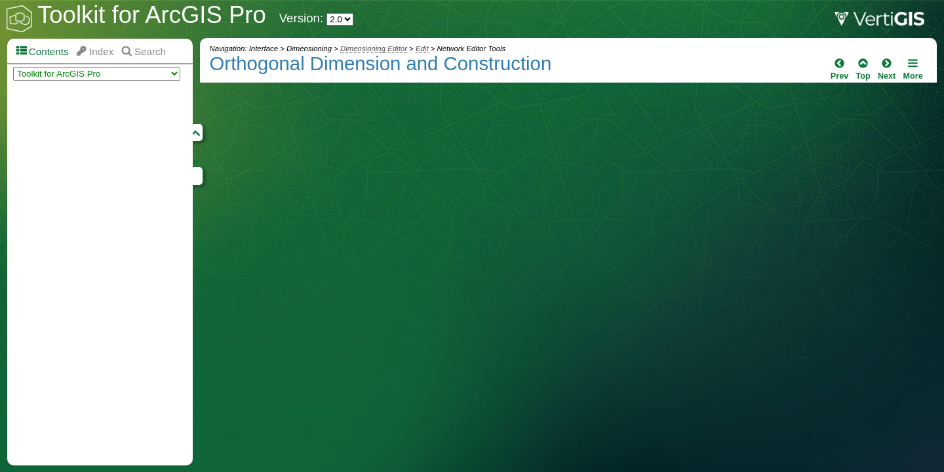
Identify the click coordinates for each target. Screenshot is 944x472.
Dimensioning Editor (373, 48)
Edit (422, 48)
